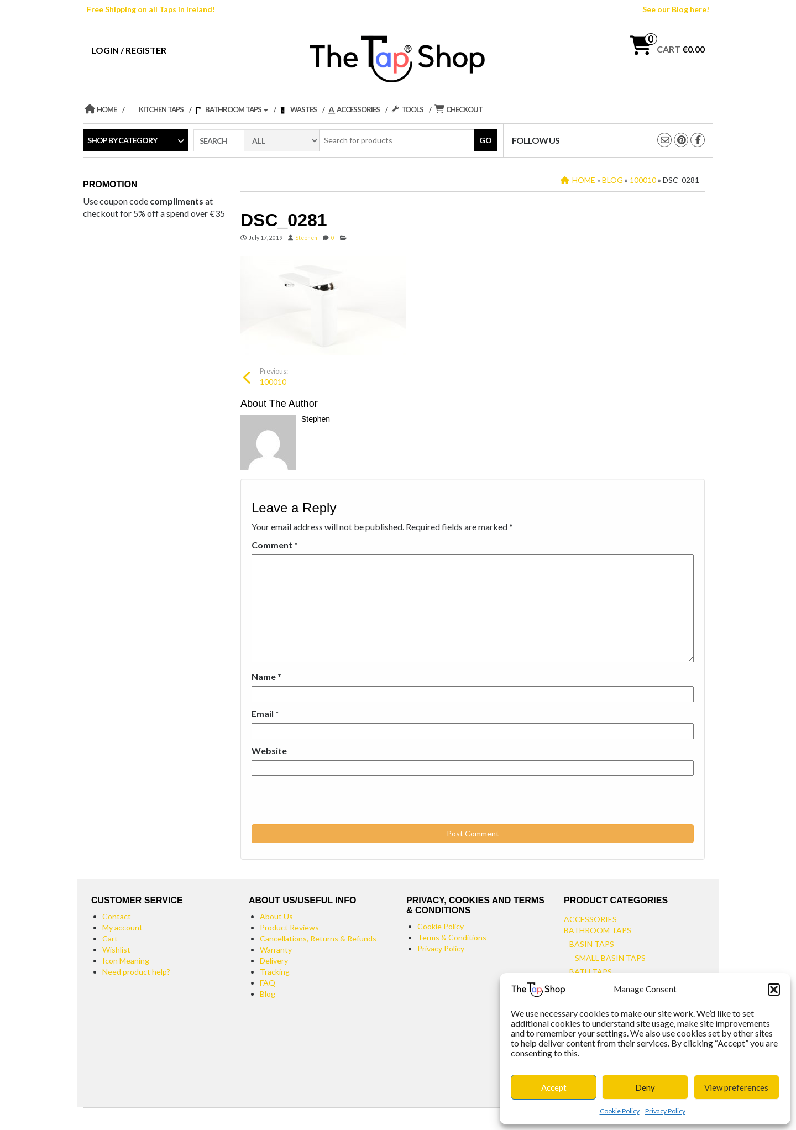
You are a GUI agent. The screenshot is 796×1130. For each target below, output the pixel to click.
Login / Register (128, 50)
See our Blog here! (675, 9)
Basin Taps (591, 944)
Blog (267, 993)
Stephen (306, 237)
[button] (773, 989)
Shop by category (122, 140)
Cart (110, 938)
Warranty (276, 949)
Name (266, 676)
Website (269, 750)
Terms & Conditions (451, 937)
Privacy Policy (665, 1111)
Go (485, 140)
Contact (116, 916)
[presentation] (327, 800)
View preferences (736, 1087)
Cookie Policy (620, 1111)
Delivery (274, 960)
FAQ (267, 982)
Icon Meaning (125, 960)
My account (122, 927)
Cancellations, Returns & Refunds (318, 938)
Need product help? (136, 971)
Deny (645, 1087)
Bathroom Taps (597, 930)
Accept (554, 1087)
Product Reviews (289, 927)
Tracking (275, 971)
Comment (275, 545)
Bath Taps (590, 971)
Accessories (590, 919)
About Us (276, 916)
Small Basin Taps (610, 957)
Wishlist (116, 949)
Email (265, 713)
